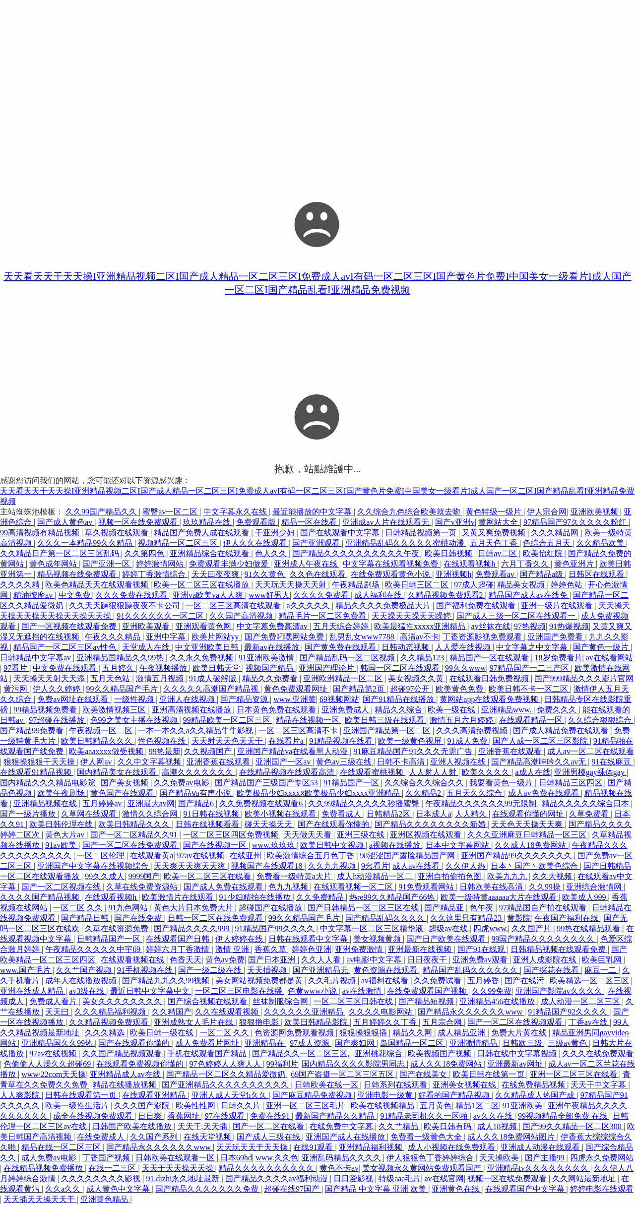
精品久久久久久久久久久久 (267, 1168)
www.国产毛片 (26, 970)
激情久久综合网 (151, 814)
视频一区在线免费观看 (139, 522)
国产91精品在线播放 (399, 699)
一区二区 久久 (79, 907)
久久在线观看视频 (227, 1012)
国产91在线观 (482, 949)
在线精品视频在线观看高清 (287, 772)
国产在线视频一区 (216, 845)
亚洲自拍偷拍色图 (450, 876)
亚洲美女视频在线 (465, 1084)
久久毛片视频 (333, 980)
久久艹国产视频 (85, 970)
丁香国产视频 (107, 1157)
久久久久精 (21, 584)
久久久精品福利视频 (111, 1012)
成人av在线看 (417, 866)
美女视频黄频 (378, 939)
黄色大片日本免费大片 (194, 907)
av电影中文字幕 (374, 959)
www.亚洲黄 (294, 699)
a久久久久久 (309, 605)
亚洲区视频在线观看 (426, 834)
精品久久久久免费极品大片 (384, 605)
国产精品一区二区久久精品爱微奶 (226, 1074)
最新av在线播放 (272, 647)
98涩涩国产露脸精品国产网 (408, 855)
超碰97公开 (411, 689)
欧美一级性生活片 (78, 1105)
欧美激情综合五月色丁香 (311, 855)
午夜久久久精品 (113, 637)
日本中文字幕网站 (458, 845)
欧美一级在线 (452, 709)
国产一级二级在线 (211, 970)
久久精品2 (424, 793)
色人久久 (272, 553)
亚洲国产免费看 (556, 637)
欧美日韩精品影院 (317, 1022)
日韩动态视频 (406, 647)
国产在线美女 (424, 1074)
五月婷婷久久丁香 (386, 1022)
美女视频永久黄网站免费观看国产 (422, 1168)
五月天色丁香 (494, 543)
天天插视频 (268, 970)
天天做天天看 (308, 834)
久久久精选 (106, 1032)
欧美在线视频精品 (383, 1105)
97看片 (16, 668)
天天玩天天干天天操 (253, 1147)
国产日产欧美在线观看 (447, 939)
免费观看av (495, 574)
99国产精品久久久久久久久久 (543, 939)
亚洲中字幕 (167, 637)
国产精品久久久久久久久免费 (207, 1189)
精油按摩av (34, 595)
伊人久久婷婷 (57, 689)
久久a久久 (63, 1189)
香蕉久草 (271, 949)
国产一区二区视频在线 (62, 887)
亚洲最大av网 (151, 803)
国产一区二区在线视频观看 (516, 1022)
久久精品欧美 (601, 543)
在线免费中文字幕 (342, 1126)
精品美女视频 (522, 584)
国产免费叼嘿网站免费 (285, 637)
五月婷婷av (103, 803)
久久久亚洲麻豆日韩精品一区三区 (527, 834)
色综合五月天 (547, 543)
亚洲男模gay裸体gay (590, 772)
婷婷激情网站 (161, 564)
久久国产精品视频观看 (123, 1053)
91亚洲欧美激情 (267, 657)
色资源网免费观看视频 (295, 1032)
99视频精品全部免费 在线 (563, 1116)
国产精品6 (197, 803)
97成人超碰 (474, 584)
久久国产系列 (155, 1137)
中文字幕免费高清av (273, 626)
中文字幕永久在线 (236, 511)
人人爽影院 (21, 1095)
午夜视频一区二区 (101, 730)
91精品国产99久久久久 (276, 928)
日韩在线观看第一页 (82, 1095)
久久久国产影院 (143, 1105)
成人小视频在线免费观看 (452, 1147)
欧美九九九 (508, 876)
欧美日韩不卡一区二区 (529, 689)
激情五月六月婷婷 (462, 720)
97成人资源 (310, 1043)
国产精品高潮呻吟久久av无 (539, 762)
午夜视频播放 (164, 668)
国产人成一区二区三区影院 (541, 741)
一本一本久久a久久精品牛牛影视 (196, 730)
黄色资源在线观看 (386, 970)
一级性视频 (135, 699)
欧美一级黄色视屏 (411, 741)
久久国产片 (532, 928)
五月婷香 (484, 980)
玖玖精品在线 (208, 522)
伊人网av (97, 762)
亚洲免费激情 (359, 949)
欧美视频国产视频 (440, 1053)
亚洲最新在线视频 (420, 949)
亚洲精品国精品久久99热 (121, 657)
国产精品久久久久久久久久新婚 (431, 824)
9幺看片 (375, 866)
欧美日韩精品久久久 (97, 741)
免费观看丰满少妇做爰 (229, 564)
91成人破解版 (214, 678)
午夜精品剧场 (356, 584)
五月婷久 (119, 668)
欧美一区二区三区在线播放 (202, 584)
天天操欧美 (500, 1157)
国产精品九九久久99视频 (166, 980)
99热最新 (165, 751)
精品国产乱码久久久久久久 (471, 970)
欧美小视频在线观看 (281, 814)
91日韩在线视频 (212, 814)
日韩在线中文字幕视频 (518, 1053)
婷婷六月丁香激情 (178, 949)
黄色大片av (65, 834)
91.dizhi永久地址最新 (183, 1178)
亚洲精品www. (507, 709)
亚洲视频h (453, 574)
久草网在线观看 (90, 814)
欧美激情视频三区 (115, 709)
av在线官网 (444, 1178)
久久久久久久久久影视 (101, 1178)
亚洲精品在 (265, 1043)
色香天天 (185, 959)
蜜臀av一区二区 (170, 511)
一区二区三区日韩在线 (354, 1001)
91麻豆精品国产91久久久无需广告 (413, 751)
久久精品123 (423, 657)
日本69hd (236, 1157)
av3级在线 (87, 991)
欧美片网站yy (216, 637)
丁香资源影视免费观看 (483, 637)
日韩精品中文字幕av (36, 657)
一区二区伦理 (102, 855)
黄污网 (16, 689)
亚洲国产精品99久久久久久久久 (517, 855)
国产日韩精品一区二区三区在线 (364, 907)
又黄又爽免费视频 (494, 532)
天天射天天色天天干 (228, 741)
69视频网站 (339, 699)
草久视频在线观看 (117, 532)
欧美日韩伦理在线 (62, 824)
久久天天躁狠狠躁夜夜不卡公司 (125, 605)
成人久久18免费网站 (447, 1064)
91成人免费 (468, 741)
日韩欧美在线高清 (492, 887)
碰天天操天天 (269, 824)
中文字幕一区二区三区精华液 (372, 928)
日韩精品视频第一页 (421, 532)
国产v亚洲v (455, 522)
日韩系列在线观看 (396, 1084)
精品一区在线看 (310, 522)
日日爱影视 (354, 1178)
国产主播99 (546, 1157)
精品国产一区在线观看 (490, 657)
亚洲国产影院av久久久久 (559, 991)
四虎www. (490, 928)
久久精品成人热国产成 (535, 1095)
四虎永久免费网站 (602, 1157)
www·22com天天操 (53, 1074)
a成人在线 (532, 772)
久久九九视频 (333, 866)
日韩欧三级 (523, 1043)
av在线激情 (362, 991)
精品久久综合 (399, 709)
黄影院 (519, 918)
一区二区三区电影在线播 (239, 991)
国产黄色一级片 (602, 647)
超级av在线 (449, 928)
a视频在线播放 (395, 845)
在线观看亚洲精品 (155, 1095)
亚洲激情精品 (474, 1043)
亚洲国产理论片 (327, 668)
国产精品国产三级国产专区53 (267, 782)
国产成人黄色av (65, 522)
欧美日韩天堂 (217, 668)
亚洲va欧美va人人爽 (209, 595)
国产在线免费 (139, 918)
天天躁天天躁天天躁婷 (412, 616)
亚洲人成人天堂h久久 (230, 1095)
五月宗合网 (443, 1022)
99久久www (465, 668)
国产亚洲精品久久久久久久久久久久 (226, 1084)
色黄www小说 (313, 991)
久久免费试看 (438, 980)
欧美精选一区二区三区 (590, 980)
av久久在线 (493, 1116)
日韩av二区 (498, 553)
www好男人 (269, 595)
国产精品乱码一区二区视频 (348, 657)
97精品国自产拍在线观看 (543, 907)
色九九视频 (289, 887)
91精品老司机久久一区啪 (424, 1116)
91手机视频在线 (146, 970)
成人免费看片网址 (208, 1043)
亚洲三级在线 (361, 834)
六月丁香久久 (526, 564)
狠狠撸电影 (260, 1022)
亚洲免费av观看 (480, 959)
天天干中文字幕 (599, 1084)
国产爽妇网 (356, 1043)
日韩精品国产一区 (109, 939)
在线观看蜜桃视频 (372, 772)
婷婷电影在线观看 (602, 1189)
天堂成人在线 (147, 647)
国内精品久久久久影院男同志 (354, 1064)
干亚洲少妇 (276, 532)
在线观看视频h (470, 564)
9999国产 (144, 876)
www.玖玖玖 (274, 845)
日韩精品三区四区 (571, 782)
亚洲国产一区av (284, 762)
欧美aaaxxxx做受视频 (107, 751)
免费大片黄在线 (520, 1032)
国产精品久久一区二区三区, (301, 1053)
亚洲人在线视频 (188, 699)
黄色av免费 (225, 959)
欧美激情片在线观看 (178, 897)
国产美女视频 (125, 782)
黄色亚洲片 (575, 564)
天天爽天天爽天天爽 (190, 866)
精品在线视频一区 (308, 720)
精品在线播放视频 (125, 1084)
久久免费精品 (321, 897)
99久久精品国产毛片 (123, 689)
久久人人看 (322, 959)
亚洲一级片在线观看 (557, 605)
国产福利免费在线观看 (476, 605)
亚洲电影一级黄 (386, 1095)
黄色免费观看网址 (296, 689)
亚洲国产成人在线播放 (346, 1137)
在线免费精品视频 (534, 1084)
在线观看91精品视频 (36, 772)
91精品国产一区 (352, 782)
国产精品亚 (445, 907)
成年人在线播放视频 (82, 980)
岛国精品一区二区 (412, 1043)
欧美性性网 (196, 1105)
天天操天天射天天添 (50, 678)
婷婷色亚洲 (311, 949)
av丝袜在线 (490, 626)
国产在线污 (525, 980)
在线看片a (287, 741)
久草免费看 (590, 814)
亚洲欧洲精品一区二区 (343, 678)
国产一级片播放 (29, 814)
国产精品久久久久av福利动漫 (277, 1178)
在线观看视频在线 (133, 959)
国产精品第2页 (359, 689)
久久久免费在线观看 (132, 595)
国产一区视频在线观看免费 (70, 626)
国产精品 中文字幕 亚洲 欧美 (376, 1189)
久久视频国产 (209, 751)
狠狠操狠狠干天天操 (40, 762)
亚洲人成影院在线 (545, 959)
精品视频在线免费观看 (78, 574)
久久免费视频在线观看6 (262, 803)
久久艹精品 (399, 1126)
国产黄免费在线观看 (341, 647)
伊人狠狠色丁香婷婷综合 (431, 1157)
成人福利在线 (379, 595)
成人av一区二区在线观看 (590, 751)
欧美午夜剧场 (62, 793)
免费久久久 (557, 709)
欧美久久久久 (486, 772)
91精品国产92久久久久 (568, 1012)
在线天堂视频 (208, 1137)
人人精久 (472, 814)
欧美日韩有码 (448, 1126)
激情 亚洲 (233, 949)
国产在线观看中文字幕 (340, 532)
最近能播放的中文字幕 (313, 511)
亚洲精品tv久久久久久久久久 (538, 1168)
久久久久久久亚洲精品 (304, 1012)
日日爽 (151, 1116)
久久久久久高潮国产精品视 (211, 689)
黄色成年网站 (54, 564)
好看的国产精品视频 (455, 1095)
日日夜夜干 (428, 959)
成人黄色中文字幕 (119, 1189)
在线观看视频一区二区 (354, 887)
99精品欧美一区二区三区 (227, 720)
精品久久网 (413, 1032)
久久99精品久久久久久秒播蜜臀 (364, 803)
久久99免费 (491, 991)
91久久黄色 (265, 574)
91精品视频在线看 (342, 741)
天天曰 (58, 1012)
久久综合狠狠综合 (601, 720)
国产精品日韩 (86, 918)
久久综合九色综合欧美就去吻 (409, 511)
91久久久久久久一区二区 (161, 616)
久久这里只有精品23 (467, 918)
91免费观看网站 (427, 887)
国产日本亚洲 (273, 959)
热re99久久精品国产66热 (393, 897)
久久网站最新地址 (585, 1178)
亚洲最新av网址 (515, 1064)
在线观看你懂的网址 (529, 814)
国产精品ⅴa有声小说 (196, 793)
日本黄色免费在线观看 (277, 709)
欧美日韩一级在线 (162, 1032)
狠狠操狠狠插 (364, 1032)
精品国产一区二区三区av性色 (65, 647)
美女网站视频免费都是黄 (260, 980)
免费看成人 (342, 814)
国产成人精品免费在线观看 (561, 730)
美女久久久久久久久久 (123, 1001)
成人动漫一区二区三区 (581, 1001)
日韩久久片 (241, 1105)
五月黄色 (435, 1105)
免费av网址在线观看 (73, 699)
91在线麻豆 (612, 762)
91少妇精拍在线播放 (256, 897)
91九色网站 (129, 907)
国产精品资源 (245, 699)
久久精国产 (171, 1012)
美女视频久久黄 (416, 678)
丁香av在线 (589, 1022)
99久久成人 (105, 876)
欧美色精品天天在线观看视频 (97, 584)
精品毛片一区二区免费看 (323, 616)
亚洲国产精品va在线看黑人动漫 (293, 751)
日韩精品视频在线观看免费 (559, 949)
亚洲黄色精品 (105, 1199)
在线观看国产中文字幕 (526, 1189)
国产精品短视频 (427, 1001)
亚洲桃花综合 (379, 1053)
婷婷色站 (567, 584)
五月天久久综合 (475, 793)
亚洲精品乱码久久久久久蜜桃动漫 (405, 543)
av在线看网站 (609, 657)
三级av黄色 (568, 1043)
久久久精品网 (555, 532)
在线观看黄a (151, 855)
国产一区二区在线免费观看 (131, 845)
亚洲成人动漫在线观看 (541, 1147)
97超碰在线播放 (57, 720)
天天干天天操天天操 (178, 1168)
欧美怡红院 (544, 553)
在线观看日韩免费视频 (490, 678)
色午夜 (482, 907)
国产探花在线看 (552, 970)
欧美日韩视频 (449, 553)
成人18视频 (498, 1126)
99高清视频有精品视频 (40, 532)
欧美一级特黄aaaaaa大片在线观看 (500, 897)
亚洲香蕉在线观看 (511, 751)
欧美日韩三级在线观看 (385, 720)
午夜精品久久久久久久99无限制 (481, 803)
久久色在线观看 (318, 574)
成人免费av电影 (49, 1157)
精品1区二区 (477, 1105)
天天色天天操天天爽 (528, 824)
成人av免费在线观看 (544, 793)
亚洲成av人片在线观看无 (386, 522)
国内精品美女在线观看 (117, 772)
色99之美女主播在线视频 (135, 720)
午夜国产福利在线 (567, 918)
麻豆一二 (601, 970)
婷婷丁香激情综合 (155, 574)
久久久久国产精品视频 (40, 897)
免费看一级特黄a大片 (294, 876)
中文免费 (75, 595)
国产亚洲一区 (107, 564)
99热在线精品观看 (589, 928)
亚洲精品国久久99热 (58, 1043)
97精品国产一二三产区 (530, 668)
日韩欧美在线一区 (327, 1084)
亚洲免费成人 (346, 709)
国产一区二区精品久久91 (135, 834)
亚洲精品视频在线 (46, 803)
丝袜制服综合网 (281, 1001)
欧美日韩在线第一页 (489, 1074)
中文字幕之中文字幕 (533, 647)
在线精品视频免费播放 (44, 1168)
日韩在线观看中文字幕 (309, 939)
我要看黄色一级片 (502, 782)
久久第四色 (145, 553)
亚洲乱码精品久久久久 (342, 1157)
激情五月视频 (161, 678)
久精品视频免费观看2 (446, 595)
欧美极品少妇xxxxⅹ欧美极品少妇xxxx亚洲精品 (319, 793)
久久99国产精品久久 (102, 511)
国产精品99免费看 (32, 730)
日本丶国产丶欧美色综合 (535, 866)
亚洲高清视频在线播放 (192, 709)
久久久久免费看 (322, 595)
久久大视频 (553, 876)
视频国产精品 (270, 668)
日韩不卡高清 (402, 762)
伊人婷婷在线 (240, 939)
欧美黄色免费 (460, 689)
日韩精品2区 (389, 814)
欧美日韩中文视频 (333, 845)
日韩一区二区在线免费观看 (216, 918)
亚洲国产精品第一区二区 (388, 730)
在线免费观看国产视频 (427, 991)
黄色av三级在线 (344, 762)
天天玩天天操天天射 (291, 584)
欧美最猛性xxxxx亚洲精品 (420, 626)
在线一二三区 (113, 1168)
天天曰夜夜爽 (216, 574)
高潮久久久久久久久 (198, 772)
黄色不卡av (339, 1168)
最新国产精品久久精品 (336, 1116)
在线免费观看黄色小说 (391, 574)
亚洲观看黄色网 (204, 626)
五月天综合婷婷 (342, 626)
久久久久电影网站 (381, 1012)
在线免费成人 (102, 1137)
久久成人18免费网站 (531, 845)
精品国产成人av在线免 (529, 595)
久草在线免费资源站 (143, 887)
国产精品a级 (542, 574)
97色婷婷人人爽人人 (226, 1064)
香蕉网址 (184, 1116)
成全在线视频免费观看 (93, 1116)
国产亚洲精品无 (321, 970)
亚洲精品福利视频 (371, 1147)
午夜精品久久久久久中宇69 (93, 949)
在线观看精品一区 (532, 720)
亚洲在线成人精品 (32, 991)
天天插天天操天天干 (40, 1199)
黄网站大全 (499, 522)
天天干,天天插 (203, 1126)
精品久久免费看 (271, 678)
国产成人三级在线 (269, 1137)
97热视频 (530, 626)
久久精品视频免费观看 (109, 1022)
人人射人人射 (433, 772)
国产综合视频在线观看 (208, 1001)
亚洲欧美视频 (595, 511)
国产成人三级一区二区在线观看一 (516, 616)
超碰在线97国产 (292, 1189)
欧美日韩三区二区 (417, 584)
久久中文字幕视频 (150, 762)
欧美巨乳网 (603, 959)
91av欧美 (61, 845)
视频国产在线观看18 (268, 866)
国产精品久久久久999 (192, 928)
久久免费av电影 (182, 782)
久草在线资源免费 (117, 928)
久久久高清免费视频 (472, 730)
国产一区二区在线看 (269, 1126)
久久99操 (546, 887)
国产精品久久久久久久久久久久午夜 (356, 553)
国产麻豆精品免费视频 (313, 1095)
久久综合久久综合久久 (425, 782)
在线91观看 (314, 1147)
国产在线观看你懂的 (334, 824)
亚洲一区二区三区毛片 (306, 1105)
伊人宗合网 (547, 511)
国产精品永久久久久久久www (471, 1012)
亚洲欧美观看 (147, 626)
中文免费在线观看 (65, 668)
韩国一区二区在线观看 (401, 668)
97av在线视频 (201, 855)
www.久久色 (276, 1157)
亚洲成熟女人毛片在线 (194, 1022)
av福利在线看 (385, 980)
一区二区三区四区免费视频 (231, 834)
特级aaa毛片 (400, 1178)
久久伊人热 (466, 866)
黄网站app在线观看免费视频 (490, 699)
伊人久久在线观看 (256, 543)
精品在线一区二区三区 (62, 1147)
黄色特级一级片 (494, 511)
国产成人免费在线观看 (224, 887)
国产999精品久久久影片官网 (584, 678)
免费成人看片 (54, 1001)
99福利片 (282, 1064)
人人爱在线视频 (464, 647)
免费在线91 (271, 1116)
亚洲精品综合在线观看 (210, 553)
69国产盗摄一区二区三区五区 (343, 1074)
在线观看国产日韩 (178, 939)
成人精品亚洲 (462, 1032)
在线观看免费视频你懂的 (141, 1064)
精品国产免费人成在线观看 (202, 532)
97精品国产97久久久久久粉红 (576, 522)
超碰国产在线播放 (271, 907)
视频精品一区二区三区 (178, 543)
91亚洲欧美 (523, 1105)
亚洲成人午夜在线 (306, 564)
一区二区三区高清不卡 (299, 730)
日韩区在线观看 (597, 574)
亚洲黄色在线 (456, 1189)
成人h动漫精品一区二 (375, 876)
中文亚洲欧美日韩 (208, 647)
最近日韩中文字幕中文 (150, 991)
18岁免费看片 (558, 657)
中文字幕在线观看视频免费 (391, 564)
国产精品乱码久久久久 (386, 918)
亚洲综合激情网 (595, 887)
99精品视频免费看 (46, 709)
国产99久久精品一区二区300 (573, 1126)
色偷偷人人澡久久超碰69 (48, 1064)
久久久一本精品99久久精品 (85, 543)
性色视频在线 (163, 741)
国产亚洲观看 (317, 543)
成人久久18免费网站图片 (512, 1137)
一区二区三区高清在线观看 (234, 605)
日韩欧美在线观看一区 (176, 1157)
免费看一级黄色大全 (427, 1137)
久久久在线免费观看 (598, 1053)
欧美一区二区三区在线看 (208, 876)
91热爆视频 (569, 626)
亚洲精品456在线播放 (498, 1001)
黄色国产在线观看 (123, 793)
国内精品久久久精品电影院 (48, 782)
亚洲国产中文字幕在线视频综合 (93, 866)
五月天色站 (111, 678)
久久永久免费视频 (202, 657)
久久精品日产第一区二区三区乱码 (60, 553)
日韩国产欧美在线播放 (133, 1126)
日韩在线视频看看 (208, 824)
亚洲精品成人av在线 (126, 1074)
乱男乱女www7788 (362, 637)
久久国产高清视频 (242, 616)
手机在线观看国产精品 (208, 1053)
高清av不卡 (419, 637)
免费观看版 (257, 522)
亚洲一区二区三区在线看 (574, 1074)
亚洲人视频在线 (459, 762)
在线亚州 (246, 855)
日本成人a (433, 814)
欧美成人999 (585, 897)
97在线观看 (226, 1116)
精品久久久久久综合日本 (586, 803)
